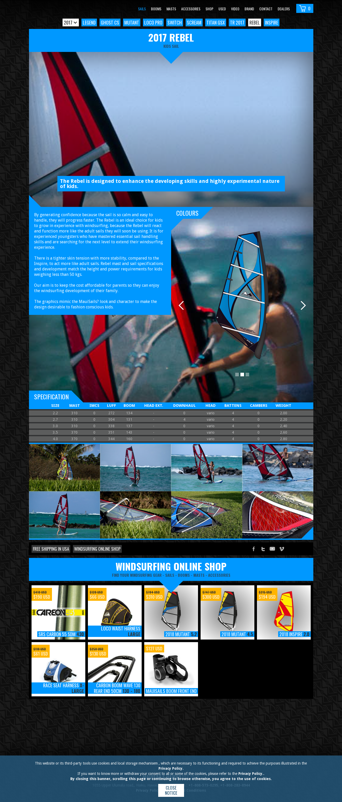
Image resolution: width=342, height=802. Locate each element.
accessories (219, 575)
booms (184, 575)
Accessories (190, 8)
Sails (142, 8)
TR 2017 (237, 22)
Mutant (131, 22)
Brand (249, 8)
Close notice (171, 790)
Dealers (284, 8)
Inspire (271, 22)
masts (198, 575)
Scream (194, 22)
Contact (265, 8)
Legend (89, 22)
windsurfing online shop (171, 566)
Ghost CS (110, 22)
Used (222, 8)
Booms (156, 8)
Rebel (254, 22)
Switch (175, 22)
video (235, 8)
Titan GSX (216, 22)
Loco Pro (153, 22)
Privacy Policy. (171, 768)
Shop (209, 8)
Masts (171, 8)
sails (169, 575)
